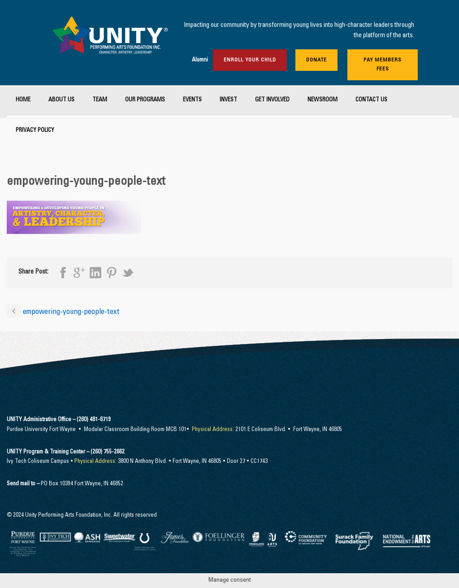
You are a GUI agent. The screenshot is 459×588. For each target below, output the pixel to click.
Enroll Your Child (250, 60)
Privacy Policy (35, 131)
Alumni (200, 60)
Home (23, 100)
